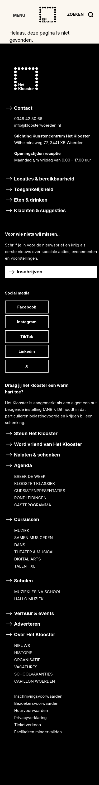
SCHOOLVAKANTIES (33, 674)
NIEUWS (22, 645)
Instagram (26, 321)
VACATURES (25, 666)
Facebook (26, 307)
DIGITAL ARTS (27, 559)
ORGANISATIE (27, 659)
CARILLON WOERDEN (34, 681)
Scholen (19, 580)
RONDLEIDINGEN (30, 497)
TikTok (26, 336)
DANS (19, 544)
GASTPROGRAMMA (32, 504)
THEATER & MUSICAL (34, 551)
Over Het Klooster (30, 634)
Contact (51, 138)
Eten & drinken (26, 200)
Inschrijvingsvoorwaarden (38, 696)
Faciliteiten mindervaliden (38, 731)
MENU (19, 15)
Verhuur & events (29, 613)
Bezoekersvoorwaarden (36, 703)
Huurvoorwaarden (31, 710)
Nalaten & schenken (32, 455)
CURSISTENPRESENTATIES (39, 490)
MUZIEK (21, 530)
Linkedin (26, 351)
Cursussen (22, 519)
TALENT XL (24, 566)
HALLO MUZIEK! (29, 598)
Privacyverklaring (30, 717)
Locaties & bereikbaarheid (39, 179)
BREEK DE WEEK (30, 476)
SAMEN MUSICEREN (33, 537)
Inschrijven (25, 272)
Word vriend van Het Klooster (43, 444)
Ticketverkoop (27, 724)
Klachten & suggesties (35, 210)
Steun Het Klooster (31, 433)
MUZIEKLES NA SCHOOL (37, 591)
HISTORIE (23, 652)
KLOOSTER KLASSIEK (34, 483)
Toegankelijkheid (29, 189)
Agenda (18, 465)
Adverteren (22, 624)
